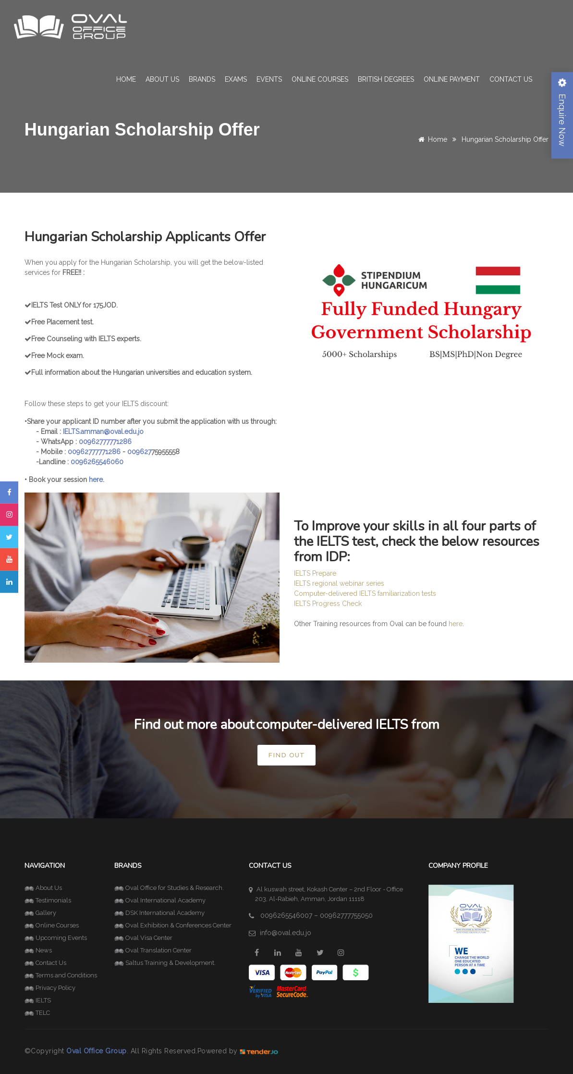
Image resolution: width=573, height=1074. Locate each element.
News (38, 950)
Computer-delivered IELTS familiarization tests (365, 593)
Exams (236, 79)
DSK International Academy (159, 912)
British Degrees (386, 79)
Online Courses (320, 79)
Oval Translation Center (153, 950)
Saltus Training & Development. (165, 962)
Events (269, 79)
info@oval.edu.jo (285, 933)
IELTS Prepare (315, 573)
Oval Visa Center (143, 937)
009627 (139, 452)
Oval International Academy (160, 900)
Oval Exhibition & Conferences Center (173, 925)
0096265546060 (97, 462)
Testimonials (47, 900)
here (456, 624)
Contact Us (510, 79)
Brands (202, 79)
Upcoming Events (55, 937)
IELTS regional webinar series (339, 583)
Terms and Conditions (60, 975)
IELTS (37, 1000)
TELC (37, 1012)
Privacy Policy (49, 987)
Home (126, 79)
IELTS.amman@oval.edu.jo (103, 431)
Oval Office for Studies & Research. (169, 887)
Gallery (40, 912)
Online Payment (452, 79)
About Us (162, 79)
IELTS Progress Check (328, 603)
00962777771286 (105, 441)
